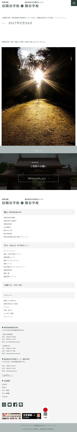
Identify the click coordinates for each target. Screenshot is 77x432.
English (4, 384)
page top (38, 150)
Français (5, 396)
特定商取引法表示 (39, 425)
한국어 (4, 387)
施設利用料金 (8, 270)
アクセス (6, 307)
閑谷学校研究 (8, 234)
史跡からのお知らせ (10, 301)
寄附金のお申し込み (37, 178)
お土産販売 (7, 227)
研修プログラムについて (11, 260)
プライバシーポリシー (27, 425)
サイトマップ (8, 317)
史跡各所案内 (8, 224)
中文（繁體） (6, 393)
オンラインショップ (50, 425)
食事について (8, 264)
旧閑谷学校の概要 (9, 218)
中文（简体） (6, 390)
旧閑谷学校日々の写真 (11, 304)
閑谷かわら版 (8, 230)
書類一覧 (6, 273)
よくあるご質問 (8, 313)
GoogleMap (5, 375)
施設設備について (9, 257)
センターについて (9, 251)
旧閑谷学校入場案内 (10, 221)
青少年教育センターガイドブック (14, 267)
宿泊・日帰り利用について (12, 254)
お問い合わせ (8, 310)
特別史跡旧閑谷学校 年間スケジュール (16, 237)
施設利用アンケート (10, 276)
